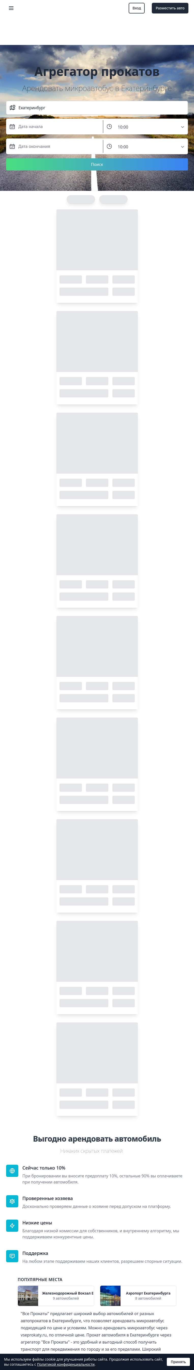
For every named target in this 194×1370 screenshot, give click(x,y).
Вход (136, 8)
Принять (178, 1361)
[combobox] (102, 108)
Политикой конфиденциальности (66, 1364)
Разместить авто (170, 8)
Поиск (97, 164)
